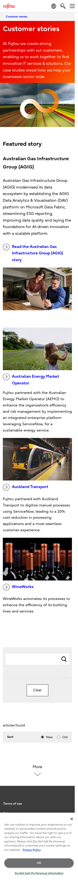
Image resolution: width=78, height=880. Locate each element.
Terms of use (12, 803)
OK (39, 862)
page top (70, 794)
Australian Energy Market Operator (31, 379)
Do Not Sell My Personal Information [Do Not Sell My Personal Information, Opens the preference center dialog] (39, 873)
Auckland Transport (25, 487)
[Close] (71, 819)
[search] (62, 5)
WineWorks (18, 587)
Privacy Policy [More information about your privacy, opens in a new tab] (32, 849)
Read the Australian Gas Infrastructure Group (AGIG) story (33, 253)
